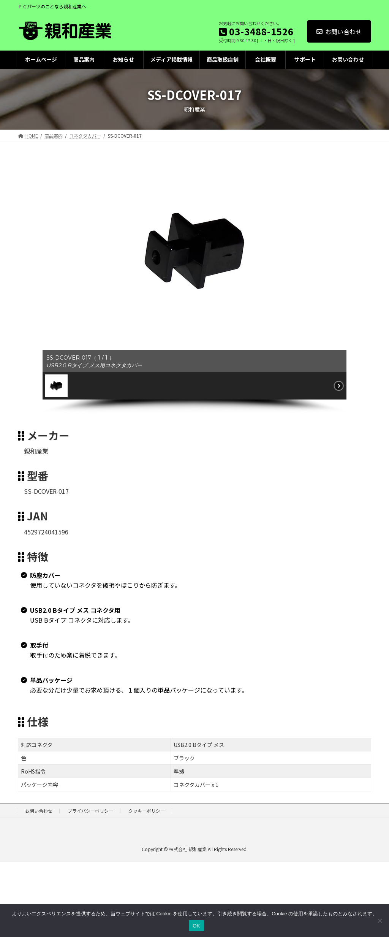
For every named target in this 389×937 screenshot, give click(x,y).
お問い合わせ (339, 31)
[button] (56, 385)
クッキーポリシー (146, 810)
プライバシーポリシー (90, 810)
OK (196, 926)
